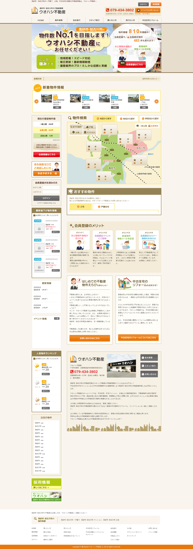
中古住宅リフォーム (150, 20)
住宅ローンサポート (50, 536)
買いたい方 (112, 20)
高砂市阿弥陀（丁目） (145, 102)
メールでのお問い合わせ (148, 10)
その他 (129, 528)
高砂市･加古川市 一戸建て (70, 520)
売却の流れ (67, 532)
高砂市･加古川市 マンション (91, 520)
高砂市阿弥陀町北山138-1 (58, 102)
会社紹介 (76, 20)
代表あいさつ (115, 536)
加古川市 (40, 426)
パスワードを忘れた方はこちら (46, 203)
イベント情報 (152, 532)
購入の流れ (47, 532)
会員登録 (35, 535)
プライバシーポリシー (134, 532)
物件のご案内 (48, 539)
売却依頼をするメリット (72, 536)
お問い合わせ (152, 528)
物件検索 (58, 20)
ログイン (35, 539)
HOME (40, 20)
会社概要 (114, 532)
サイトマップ (131, 536)
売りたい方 (130, 20)
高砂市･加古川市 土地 (111, 520)
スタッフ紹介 (94, 20)
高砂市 (51, 227)
